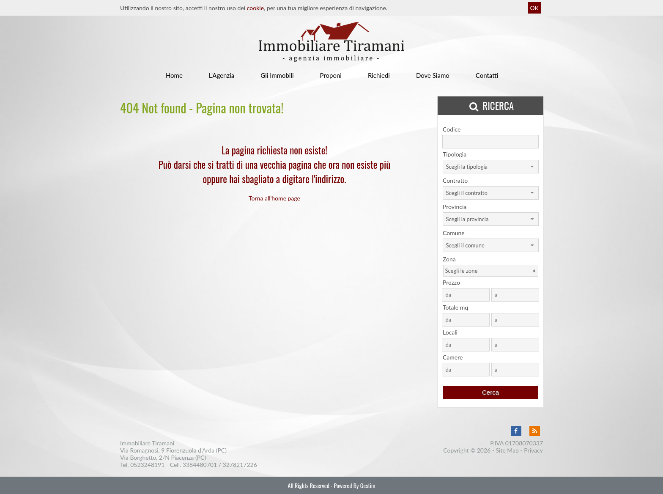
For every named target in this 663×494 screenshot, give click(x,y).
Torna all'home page (274, 198)
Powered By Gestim (354, 485)
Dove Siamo (432, 75)
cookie (255, 7)
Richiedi (379, 75)
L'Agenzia (221, 75)
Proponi (331, 75)
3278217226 (240, 464)
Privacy (533, 450)
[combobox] (491, 166)
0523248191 (147, 464)
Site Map (507, 450)
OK (534, 7)
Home (174, 75)
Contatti (487, 75)
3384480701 (200, 464)
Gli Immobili (276, 75)
